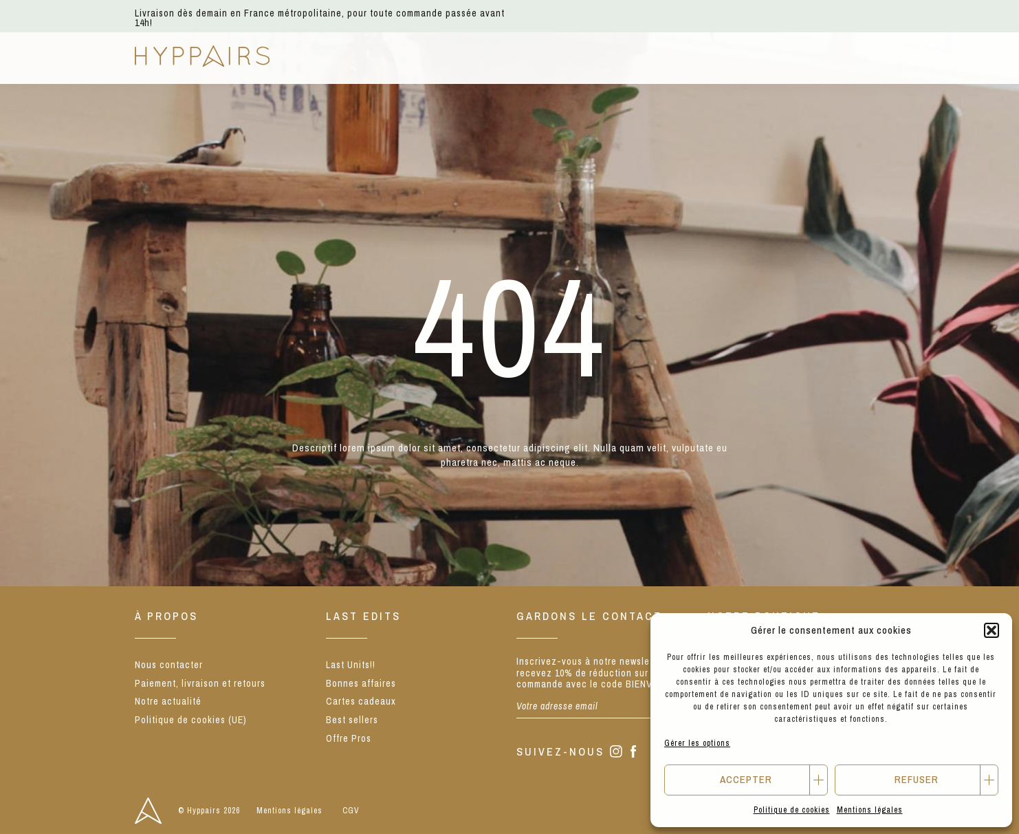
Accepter (746, 779)
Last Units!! (350, 665)
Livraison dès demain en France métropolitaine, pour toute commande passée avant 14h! (320, 18)
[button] (991, 630)
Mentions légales (870, 809)
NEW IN (317, 57)
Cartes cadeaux (361, 701)
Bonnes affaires (361, 683)
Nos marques (474, 57)
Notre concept (590, 57)
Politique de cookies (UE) (191, 720)
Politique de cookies (792, 809)
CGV (351, 810)
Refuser (917, 779)
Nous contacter (169, 665)
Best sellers (352, 720)
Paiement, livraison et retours (200, 683)
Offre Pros (348, 738)
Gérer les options (697, 743)
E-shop (386, 57)
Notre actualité (716, 57)
